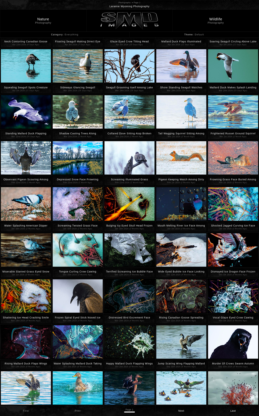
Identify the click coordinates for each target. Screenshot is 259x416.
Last (233, 410)
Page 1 (129, 409)
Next (181, 410)
